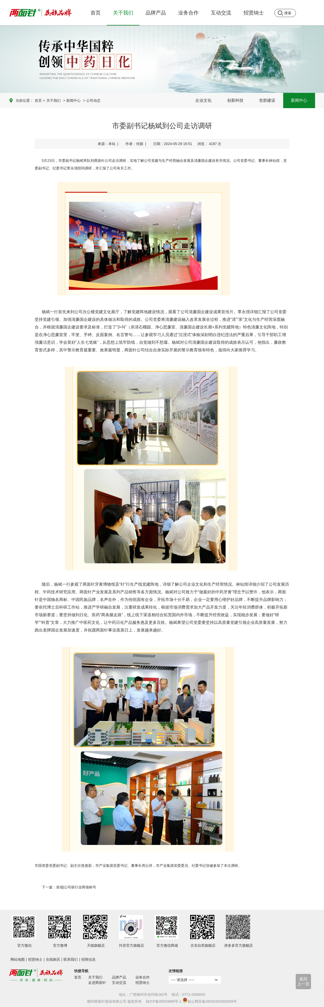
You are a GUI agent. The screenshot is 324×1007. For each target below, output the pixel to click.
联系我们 (70, 959)
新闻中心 (299, 100)
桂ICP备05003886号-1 (164, 1001)
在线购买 (53, 959)
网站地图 (17, 959)
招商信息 (88, 959)
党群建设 (267, 100)
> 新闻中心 (72, 100)
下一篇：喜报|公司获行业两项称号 (69, 887)
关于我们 (53, 100)
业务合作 (142, 977)
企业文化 (203, 100)
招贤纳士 (35, 959)
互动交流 (119, 983)
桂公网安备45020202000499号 (210, 1001)
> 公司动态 (91, 100)
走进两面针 (97, 983)
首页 (95, 13)
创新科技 (235, 100)
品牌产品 (119, 977)
